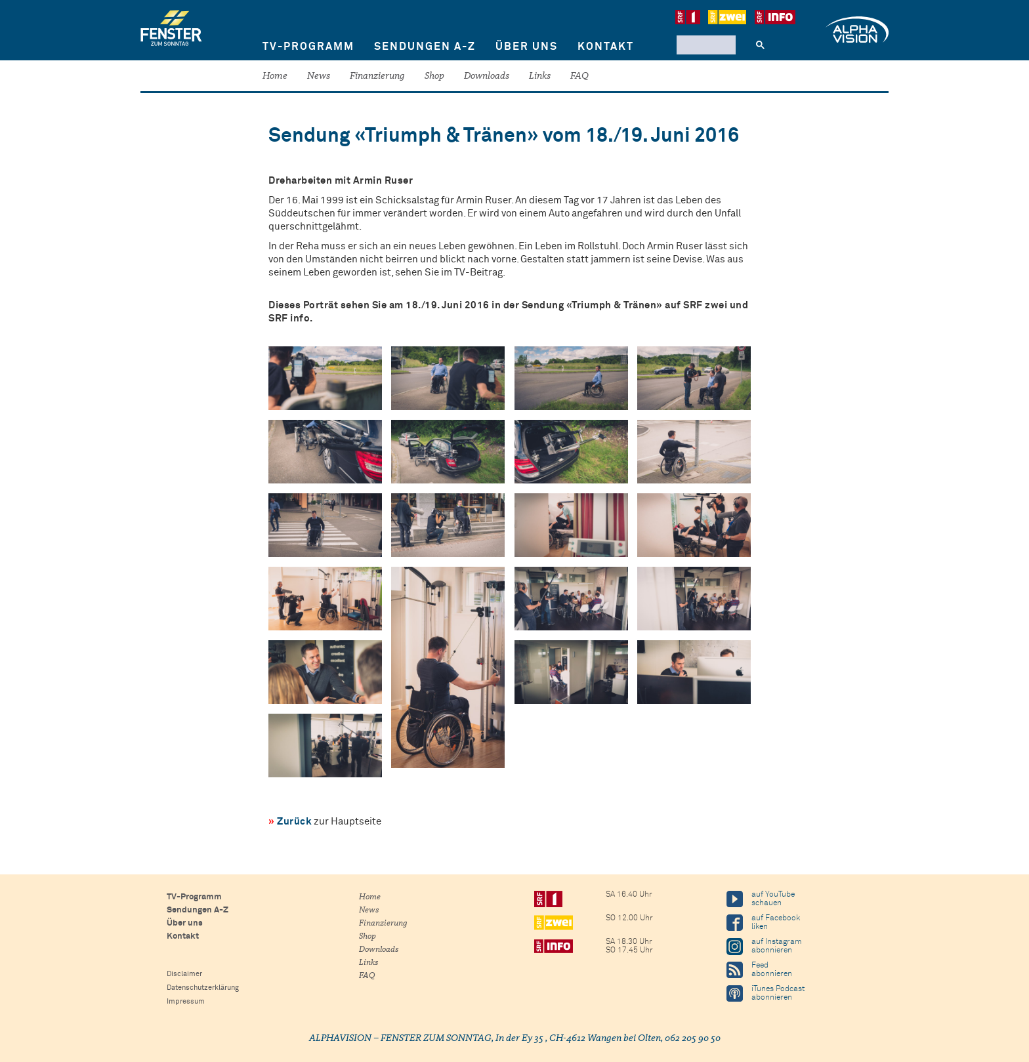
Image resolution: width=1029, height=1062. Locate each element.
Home (274, 76)
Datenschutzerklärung (203, 987)
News (318, 76)
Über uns (526, 46)
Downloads (486, 76)
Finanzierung (377, 76)
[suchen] (705, 44)
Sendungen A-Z (425, 46)
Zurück (294, 822)
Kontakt (606, 46)
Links (540, 76)
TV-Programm (308, 46)
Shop (434, 76)
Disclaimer (184, 973)
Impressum (186, 1001)
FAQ (579, 76)
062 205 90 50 (693, 1039)
